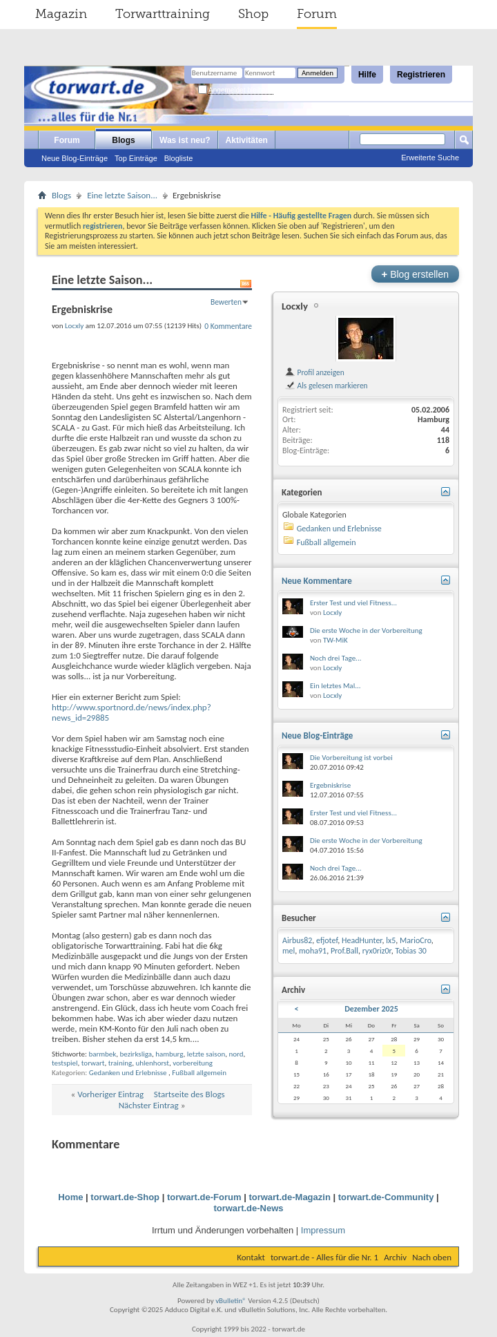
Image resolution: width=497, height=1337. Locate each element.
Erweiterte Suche (430, 157)
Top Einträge (136, 158)
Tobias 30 (411, 951)
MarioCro (415, 940)
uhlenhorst (152, 1063)
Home (70, 1197)
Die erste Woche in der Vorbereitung (366, 630)
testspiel (65, 1063)
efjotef (327, 940)
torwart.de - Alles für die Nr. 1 (324, 1257)
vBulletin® (230, 1300)
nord (236, 1054)
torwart (93, 1063)
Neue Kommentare (317, 581)
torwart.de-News (248, 1208)
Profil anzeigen (314, 372)
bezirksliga (136, 1054)
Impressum (323, 1230)
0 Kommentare (228, 326)
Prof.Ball (344, 951)
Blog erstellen (415, 274)
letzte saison (206, 1054)
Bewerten (226, 302)
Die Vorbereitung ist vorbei (351, 757)
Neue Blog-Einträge (74, 158)
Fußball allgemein (199, 1072)
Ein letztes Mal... (335, 685)
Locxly (295, 306)
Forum (317, 13)
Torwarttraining (162, 13)
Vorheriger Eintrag (110, 1094)
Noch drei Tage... (335, 658)
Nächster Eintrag (149, 1105)
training (120, 1063)
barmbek (102, 1054)
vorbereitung (193, 1063)
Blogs (123, 140)
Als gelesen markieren (326, 385)
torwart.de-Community (386, 1197)
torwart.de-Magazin (289, 1197)
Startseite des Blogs (189, 1094)
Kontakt (251, 1257)
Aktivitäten (247, 140)
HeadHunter (362, 940)
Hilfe (367, 74)
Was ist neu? (185, 140)
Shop (253, 13)
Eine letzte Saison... (122, 195)
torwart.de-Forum (204, 1197)
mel (288, 951)
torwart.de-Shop (124, 1197)
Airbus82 (297, 940)
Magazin (61, 13)
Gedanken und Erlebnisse (128, 1072)
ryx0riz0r (376, 951)
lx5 (391, 940)
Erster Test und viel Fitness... (353, 602)
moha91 (313, 951)
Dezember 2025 (371, 1009)
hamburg (169, 1054)
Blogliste (178, 158)
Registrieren (421, 74)
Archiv (395, 1257)
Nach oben (431, 1257)
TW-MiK (335, 640)
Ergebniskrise (330, 785)
